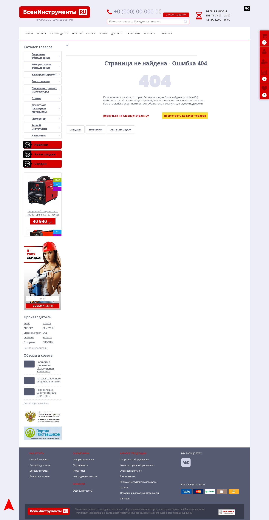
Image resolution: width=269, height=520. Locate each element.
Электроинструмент (46, 74)
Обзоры (90, 33)
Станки (46, 98)
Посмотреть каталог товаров (185, 115)
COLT (46, 332)
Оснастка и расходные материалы (46, 108)
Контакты (149, 33)
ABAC (27, 323)
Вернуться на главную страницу (126, 115)
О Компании (133, 33)
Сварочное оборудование (46, 55)
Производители (59, 33)
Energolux (29, 342)
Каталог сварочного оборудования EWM (49, 380)
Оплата (103, 33)
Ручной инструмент (46, 127)
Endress (47, 337)
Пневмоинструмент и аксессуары (46, 89)
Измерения (46, 118)
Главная (28, 33)
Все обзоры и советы (36, 403)
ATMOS (47, 323)
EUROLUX (48, 342)
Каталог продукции (133, 453)
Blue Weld (48, 328)
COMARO (29, 337)
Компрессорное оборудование (46, 66)
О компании (81, 453)
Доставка (116, 33)
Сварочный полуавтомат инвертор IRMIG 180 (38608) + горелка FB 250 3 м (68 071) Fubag (43, 213)
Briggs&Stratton (32, 332)
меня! (43, 305)
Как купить (37, 453)
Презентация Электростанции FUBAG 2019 (47, 393)
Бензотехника (46, 81)
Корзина (167, 33)
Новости (77, 33)
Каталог (41, 33)
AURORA (28, 328)
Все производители (35, 348)
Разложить (46, 135)
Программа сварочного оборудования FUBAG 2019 (45, 366)
